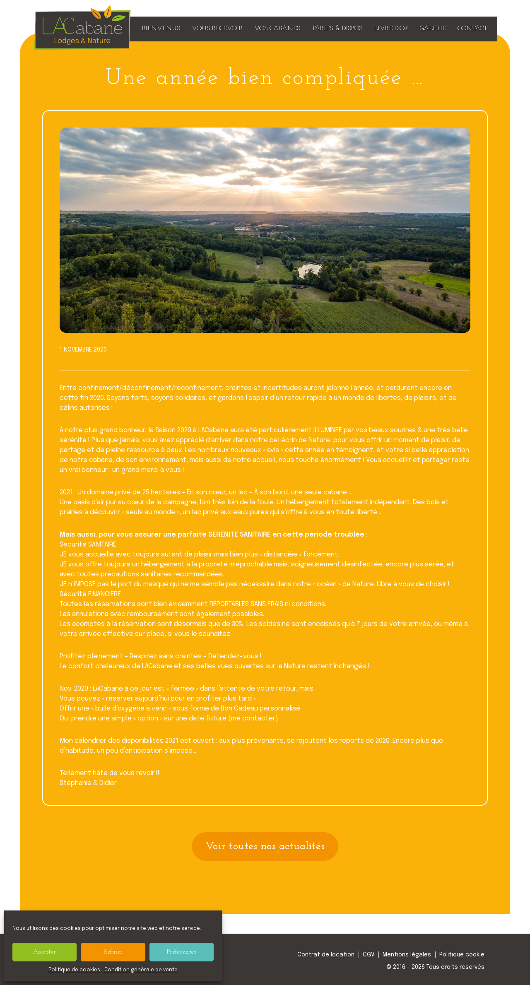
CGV (368, 955)
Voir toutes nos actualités (265, 846)
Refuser (113, 952)
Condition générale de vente (141, 970)
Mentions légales (407, 955)
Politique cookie (461, 955)
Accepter (44, 952)
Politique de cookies (74, 970)
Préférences (181, 952)
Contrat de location (325, 955)
